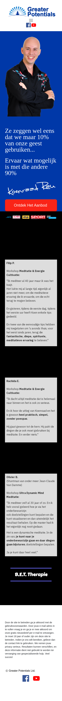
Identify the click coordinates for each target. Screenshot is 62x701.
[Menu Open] (31, 20)
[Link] (28, 25)
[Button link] (31, 205)
